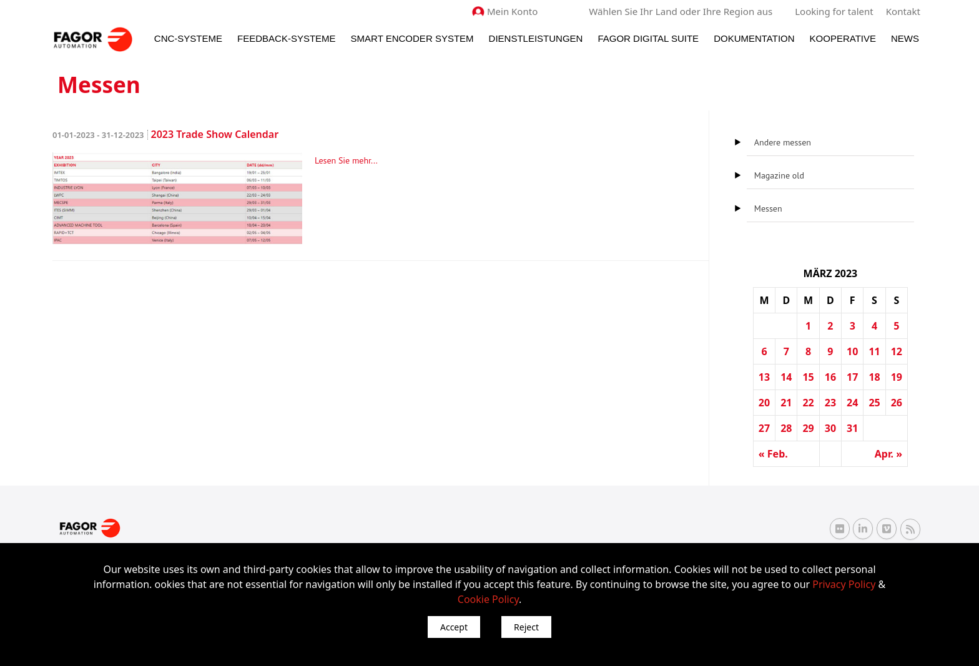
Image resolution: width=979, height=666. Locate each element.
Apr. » (888, 454)
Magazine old (779, 175)
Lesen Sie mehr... (346, 160)
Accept (454, 627)
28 (786, 428)
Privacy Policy (843, 584)
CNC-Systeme (188, 38)
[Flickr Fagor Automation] (840, 528)
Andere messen (782, 142)
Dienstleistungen (536, 38)
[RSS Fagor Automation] (910, 528)
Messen (768, 208)
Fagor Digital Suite (648, 38)
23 (830, 402)
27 (764, 428)
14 (786, 377)
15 (808, 377)
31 (852, 428)
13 (764, 377)
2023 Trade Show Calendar (165, 134)
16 (830, 377)
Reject (526, 627)
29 (808, 428)
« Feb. (773, 454)
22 (808, 402)
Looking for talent (834, 11)
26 (896, 402)
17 (852, 377)
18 (874, 377)
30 (830, 428)
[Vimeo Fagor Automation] (887, 528)
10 (852, 351)
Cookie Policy (488, 599)
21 (786, 402)
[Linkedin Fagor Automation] (863, 528)
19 (896, 377)
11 (874, 351)
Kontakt (903, 11)
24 (852, 402)
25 (874, 402)
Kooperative (843, 38)
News (905, 38)
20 (764, 402)
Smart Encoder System (412, 38)
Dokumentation (754, 38)
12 (896, 351)
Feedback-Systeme (286, 38)
